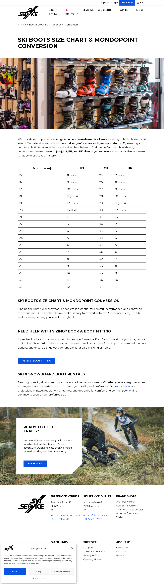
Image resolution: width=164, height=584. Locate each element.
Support (105, 2)
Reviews (88, 10)
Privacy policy (39, 578)
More (139, 10)
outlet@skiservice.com (96, 515)
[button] (72, 548)
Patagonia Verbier (126, 505)
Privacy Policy (91, 555)
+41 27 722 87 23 (92, 519)
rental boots (123, 386)
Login (114, 2)
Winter (124, 10)
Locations (121, 551)
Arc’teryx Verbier (125, 501)
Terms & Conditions (94, 551)
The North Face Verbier (129, 509)
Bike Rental (53, 12)
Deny (38, 571)
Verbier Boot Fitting (36, 360)
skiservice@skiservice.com (65, 515)
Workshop (105, 10)
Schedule (71, 12)
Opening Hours (92, 559)
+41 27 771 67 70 (60, 519)
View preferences (62, 571)
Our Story (122, 547)
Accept (15, 571)
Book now (127, 2)
